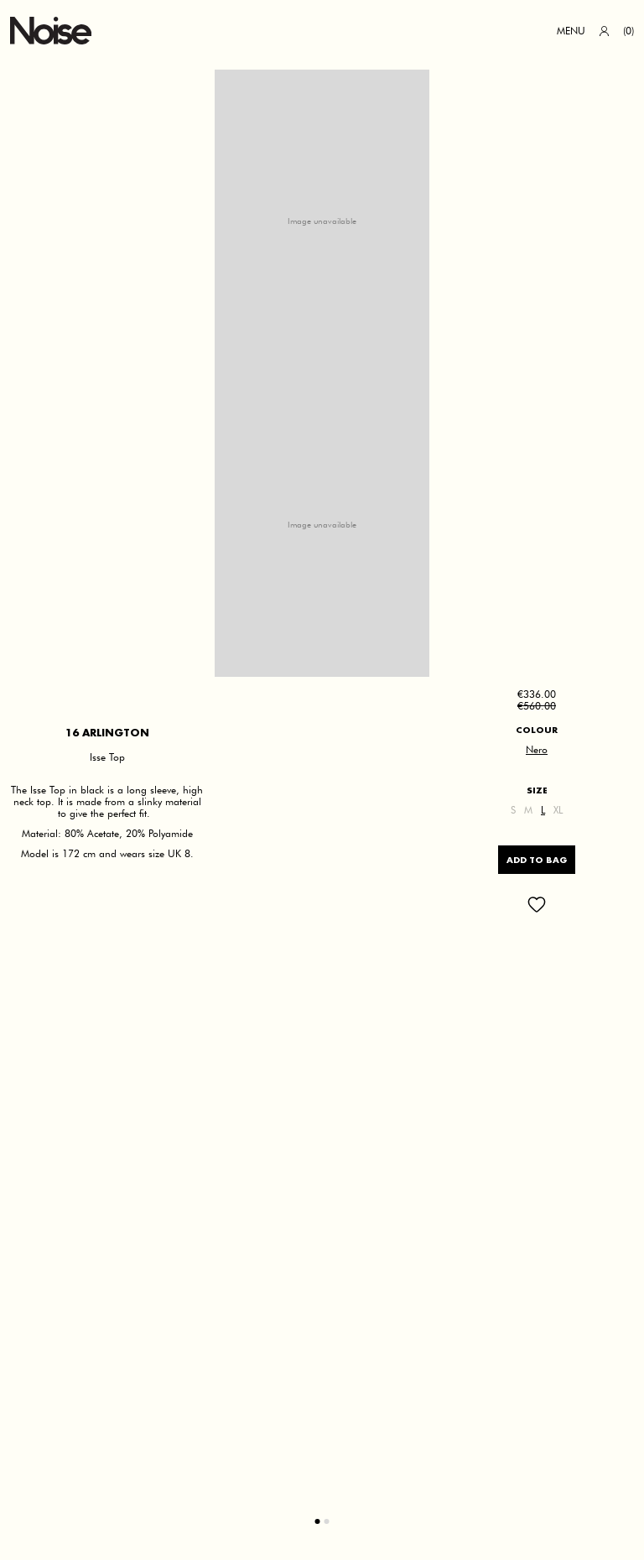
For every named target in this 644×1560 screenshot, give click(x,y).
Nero (537, 750)
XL (558, 810)
